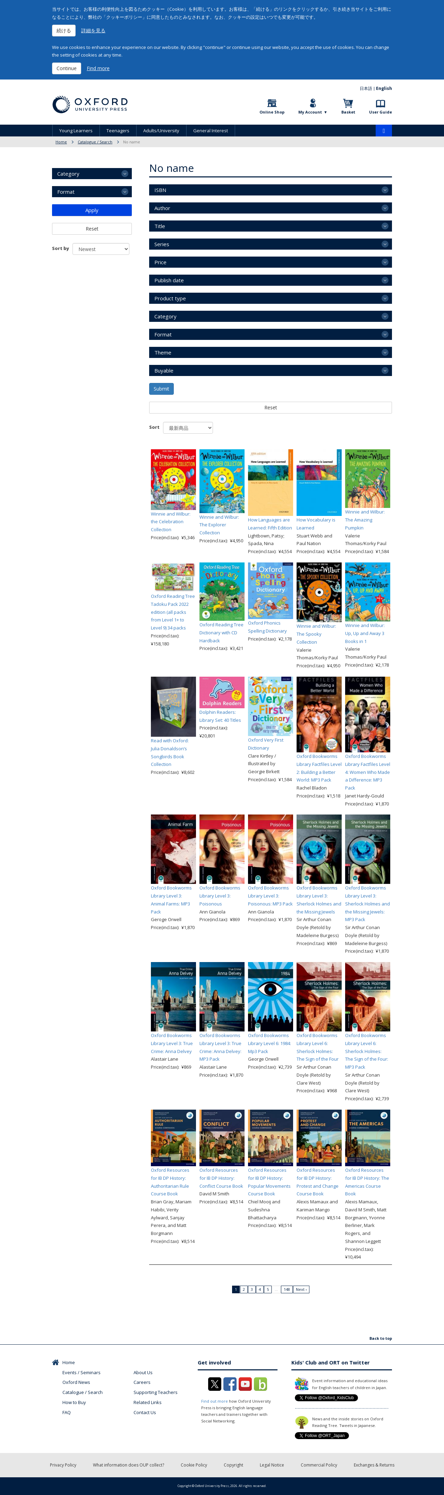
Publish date (169, 280)
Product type (170, 298)
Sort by (60, 248)
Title (159, 226)
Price (160, 262)
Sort (154, 427)
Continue (67, 68)
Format (163, 334)
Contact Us (145, 1412)
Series (161, 244)
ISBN (160, 189)
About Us (143, 1372)
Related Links (148, 1402)
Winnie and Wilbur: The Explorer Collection (219, 525)
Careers (142, 1382)
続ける (64, 30)
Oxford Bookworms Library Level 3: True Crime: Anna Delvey (172, 1043)
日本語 (366, 88)
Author (162, 207)
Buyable (163, 370)
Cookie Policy (194, 1465)
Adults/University (161, 130)
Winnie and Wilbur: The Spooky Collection (316, 634)
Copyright (233, 1465)
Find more (98, 68)
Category (165, 316)
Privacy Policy (63, 1465)
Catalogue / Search (95, 141)
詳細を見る (93, 30)
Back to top (380, 1338)
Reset (270, 407)
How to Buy (74, 1402)
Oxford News (76, 1382)
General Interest (210, 130)
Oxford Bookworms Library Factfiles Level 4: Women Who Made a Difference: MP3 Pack (367, 772)
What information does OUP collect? (128, 1465)
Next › (301, 1289)
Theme (162, 352)
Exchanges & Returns (374, 1465)
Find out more (214, 1401)
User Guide (380, 112)
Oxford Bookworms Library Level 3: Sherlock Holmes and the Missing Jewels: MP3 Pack (367, 903)
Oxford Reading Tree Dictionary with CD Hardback (221, 632)
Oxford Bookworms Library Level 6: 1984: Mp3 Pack (269, 1043)
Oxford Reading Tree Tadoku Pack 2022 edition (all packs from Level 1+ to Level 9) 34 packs (173, 612)
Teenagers (117, 130)
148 (287, 1289)
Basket (348, 112)
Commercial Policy (319, 1465)
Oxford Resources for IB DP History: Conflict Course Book (221, 1178)
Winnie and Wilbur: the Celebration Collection (170, 522)
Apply (92, 210)
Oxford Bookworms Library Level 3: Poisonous (219, 896)
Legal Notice (272, 1465)
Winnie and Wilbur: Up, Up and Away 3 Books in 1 (365, 633)
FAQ (66, 1412)
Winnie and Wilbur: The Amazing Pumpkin (365, 520)
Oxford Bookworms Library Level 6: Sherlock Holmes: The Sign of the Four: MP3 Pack (366, 1051)
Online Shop (271, 112)
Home (61, 141)
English (384, 88)
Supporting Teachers (156, 1392)
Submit (161, 388)
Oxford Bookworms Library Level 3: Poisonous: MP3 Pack (270, 896)
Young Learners (76, 130)
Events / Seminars (81, 1372)
